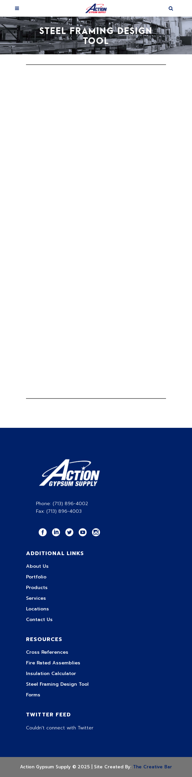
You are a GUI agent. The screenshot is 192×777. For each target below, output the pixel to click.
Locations (37, 608)
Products (37, 587)
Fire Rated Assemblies (53, 662)
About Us (37, 566)
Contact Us (39, 619)
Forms (33, 694)
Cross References (47, 652)
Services (36, 598)
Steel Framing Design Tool (57, 684)
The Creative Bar (152, 767)
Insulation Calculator (51, 673)
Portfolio (36, 576)
